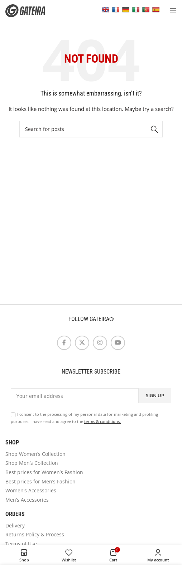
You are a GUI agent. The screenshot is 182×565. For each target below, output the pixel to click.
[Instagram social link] (100, 343)
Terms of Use (21, 543)
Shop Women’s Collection (35, 453)
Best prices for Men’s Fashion (40, 481)
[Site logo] (30, 10)
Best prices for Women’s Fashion (44, 472)
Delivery (15, 525)
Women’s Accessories (30, 490)
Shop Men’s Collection (31, 462)
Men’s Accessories (27, 499)
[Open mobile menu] (173, 11)
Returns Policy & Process (34, 534)
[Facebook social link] (64, 343)
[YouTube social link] (118, 343)
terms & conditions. (102, 421)
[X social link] (82, 343)
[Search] (91, 129)
